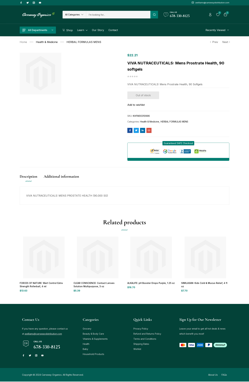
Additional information (61, 176)
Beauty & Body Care (93, 334)
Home (23, 42)
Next (225, 42)
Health (86, 344)
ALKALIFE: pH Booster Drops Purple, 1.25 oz (150, 283)
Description (28, 176)
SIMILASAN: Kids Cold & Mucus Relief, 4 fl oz (204, 283)
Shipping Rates (141, 344)
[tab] (32, 180)
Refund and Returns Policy (147, 334)
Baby (85, 349)
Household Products (93, 354)
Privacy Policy (140, 329)
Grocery (87, 329)
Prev (214, 42)
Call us (173, 12)
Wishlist (137, 349)
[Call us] (166, 14)
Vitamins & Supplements (95, 339)
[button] (74, 14)
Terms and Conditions (144, 339)
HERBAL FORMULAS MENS (84, 42)
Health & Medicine (47, 42)
